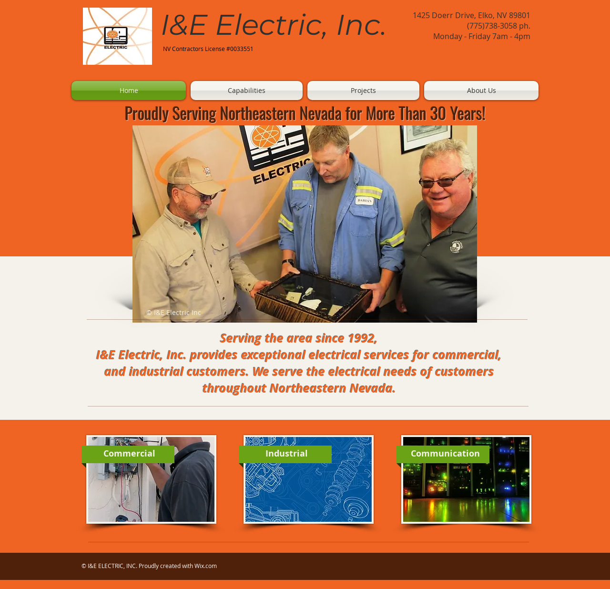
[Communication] (445, 453)
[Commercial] (129, 453)
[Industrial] (286, 453)
